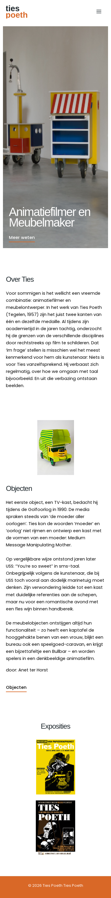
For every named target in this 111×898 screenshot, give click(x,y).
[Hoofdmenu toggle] (99, 11)
